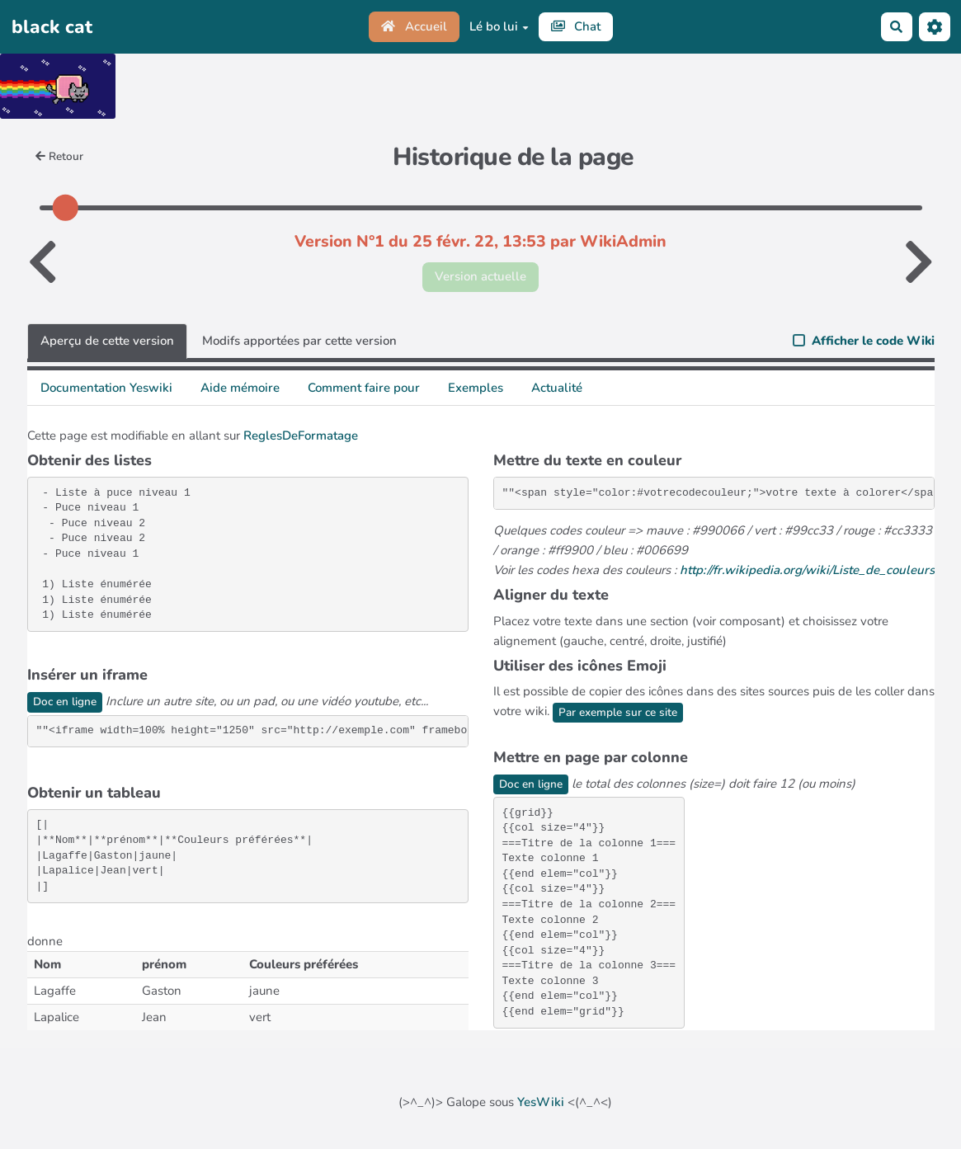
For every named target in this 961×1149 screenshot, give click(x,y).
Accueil (414, 26)
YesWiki (540, 1102)
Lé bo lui (499, 26)
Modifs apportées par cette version (299, 340)
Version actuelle (480, 276)
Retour (59, 156)
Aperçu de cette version (107, 340)
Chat (576, 26)
